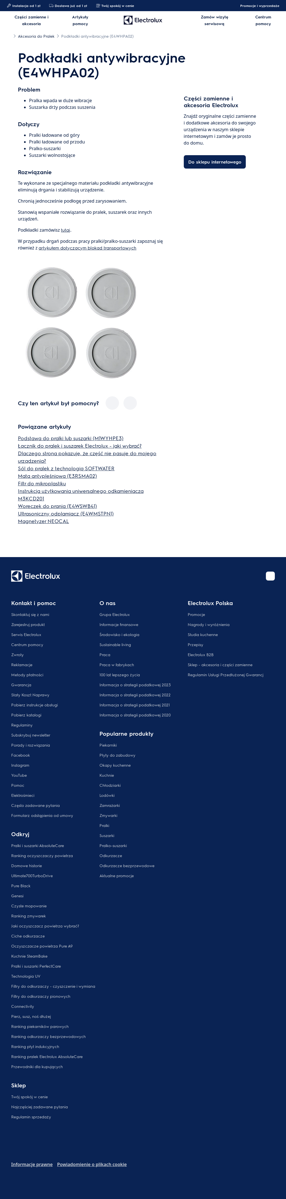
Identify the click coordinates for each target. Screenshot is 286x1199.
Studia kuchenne (203, 634)
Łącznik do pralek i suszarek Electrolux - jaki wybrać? (80, 445)
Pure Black (20, 885)
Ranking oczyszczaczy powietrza (42, 855)
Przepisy (195, 644)
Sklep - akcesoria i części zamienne (220, 664)
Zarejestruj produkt (28, 624)
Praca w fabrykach (116, 664)
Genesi (17, 895)
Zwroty (17, 654)
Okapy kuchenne (115, 765)
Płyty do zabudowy (117, 754)
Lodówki (107, 795)
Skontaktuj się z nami (30, 614)
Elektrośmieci (22, 795)
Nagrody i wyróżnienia (209, 624)
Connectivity (22, 1006)
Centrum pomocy (27, 644)
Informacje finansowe (118, 624)
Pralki (104, 825)
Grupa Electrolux (114, 614)
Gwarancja (21, 684)
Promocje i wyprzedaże (257, 5)
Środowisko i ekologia (119, 634)
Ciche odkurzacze (28, 935)
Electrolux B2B (201, 654)
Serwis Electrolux (26, 634)
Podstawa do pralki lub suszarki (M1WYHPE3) (70, 438)
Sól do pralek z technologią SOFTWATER (66, 468)
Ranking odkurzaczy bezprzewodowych (48, 1036)
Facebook (20, 754)
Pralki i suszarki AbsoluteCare (37, 845)
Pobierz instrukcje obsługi (34, 704)
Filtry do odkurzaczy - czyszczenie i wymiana (53, 986)
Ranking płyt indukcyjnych (35, 1046)
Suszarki (106, 835)
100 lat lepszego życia (119, 674)
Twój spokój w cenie (115, 5)
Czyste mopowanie (29, 905)
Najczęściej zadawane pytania (39, 1106)
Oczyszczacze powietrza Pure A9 (42, 945)
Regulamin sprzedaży (31, 1116)
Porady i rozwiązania (30, 744)
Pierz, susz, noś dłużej (31, 1016)
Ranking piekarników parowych (40, 1026)
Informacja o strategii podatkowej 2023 (135, 684)
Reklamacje (21, 664)
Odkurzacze (110, 855)
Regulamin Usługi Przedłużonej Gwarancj (225, 674)
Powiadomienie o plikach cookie (92, 1164)
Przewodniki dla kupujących (37, 1066)
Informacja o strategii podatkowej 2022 (135, 694)
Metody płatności (27, 674)
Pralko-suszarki (113, 845)
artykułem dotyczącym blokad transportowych (87, 248)
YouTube (19, 775)
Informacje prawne (32, 1164)
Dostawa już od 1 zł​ (68, 5)
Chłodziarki (110, 785)
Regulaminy (22, 724)
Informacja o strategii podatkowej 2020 (135, 714)
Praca (104, 654)
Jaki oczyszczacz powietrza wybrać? (45, 925)
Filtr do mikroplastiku (42, 483)
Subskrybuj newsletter (30, 734)
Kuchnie (106, 775)
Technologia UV (25, 976)
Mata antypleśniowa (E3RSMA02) (57, 476)
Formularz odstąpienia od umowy (42, 815)
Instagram (20, 765)
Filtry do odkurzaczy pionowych (40, 996)
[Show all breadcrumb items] (9, 35)
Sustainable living (115, 644)
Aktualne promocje (116, 875)
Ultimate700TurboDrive (32, 875)
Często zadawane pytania (35, 805)
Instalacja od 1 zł (23, 5)
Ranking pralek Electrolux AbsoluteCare (47, 1056)
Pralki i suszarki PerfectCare (36, 965)
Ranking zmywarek (28, 915)
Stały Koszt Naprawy (30, 694)
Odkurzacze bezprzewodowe (126, 865)
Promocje (196, 614)
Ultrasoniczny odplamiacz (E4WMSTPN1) (66, 513)
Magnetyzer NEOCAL (43, 521)
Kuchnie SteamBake (29, 955)
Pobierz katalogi (26, 714)
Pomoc (17, 785)
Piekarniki (108, 744)
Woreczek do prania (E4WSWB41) (57, 506)
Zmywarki (108, 815)
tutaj (65, 230)
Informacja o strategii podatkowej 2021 (134, 704)
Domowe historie (26, 865)
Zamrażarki (109, 805)
